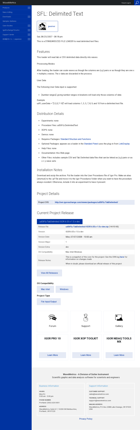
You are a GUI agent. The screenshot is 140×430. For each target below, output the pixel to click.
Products (6, 8)
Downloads (7, 17)
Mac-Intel (45, 289)
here (122, 257)
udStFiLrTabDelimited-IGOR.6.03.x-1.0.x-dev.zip (87, 227)
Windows (64, 289)
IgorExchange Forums (11, 30)
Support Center (8, 35)
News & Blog (7, 12)
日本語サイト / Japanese (12, 39)
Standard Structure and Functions (76, 139)
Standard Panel (91, 143)
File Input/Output (49, 301)
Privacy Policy (85, 419)
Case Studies (8, 26)
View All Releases (49, 273)
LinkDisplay (124, 143)
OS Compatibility (45, 283)
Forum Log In (126, 3)
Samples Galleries (9, 21)
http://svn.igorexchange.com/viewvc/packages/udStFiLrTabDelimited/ (86, 202)
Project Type (43, 295)
